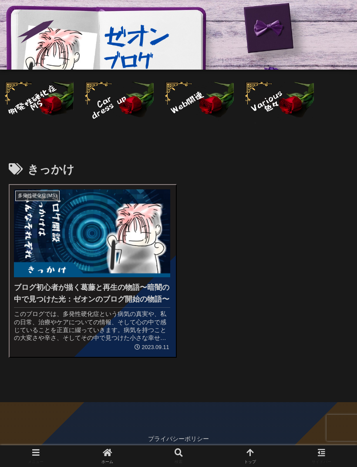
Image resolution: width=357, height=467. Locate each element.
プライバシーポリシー (178, 438)
